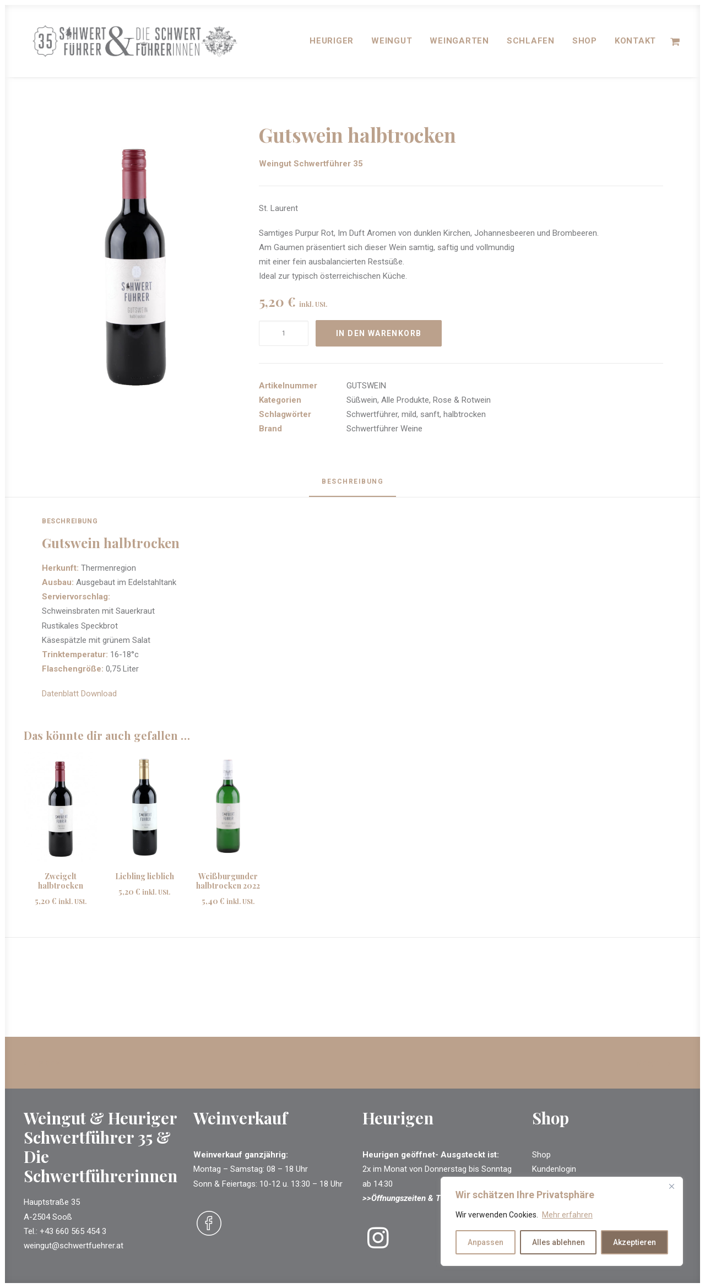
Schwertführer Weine (384, 429)
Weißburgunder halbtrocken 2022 (228, 881)
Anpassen (485, 1242)
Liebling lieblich (144, 877)
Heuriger (332, 45)
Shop (584, 45)
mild (409, 415)
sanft (430, 415)
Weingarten (459, 45)
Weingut (391, 45)
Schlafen (531, 45)
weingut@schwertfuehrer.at (73, 1246)
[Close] (671, 1186)
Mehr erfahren (567, 1214)
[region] (562, 1221)
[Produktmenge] (283, 334)
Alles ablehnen (558, 1242)
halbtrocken (464, 415)
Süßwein (361, 400)
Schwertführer (372, 415)
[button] (135, 264)
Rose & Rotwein (462, 400)
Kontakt (635, 45)
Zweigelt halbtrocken (60, 881)
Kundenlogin (554, 1170)
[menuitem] (331, 44)
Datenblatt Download (79, 694)
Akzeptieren (634, 1242)
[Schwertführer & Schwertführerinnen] (146, 44)
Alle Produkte (405, 400)
